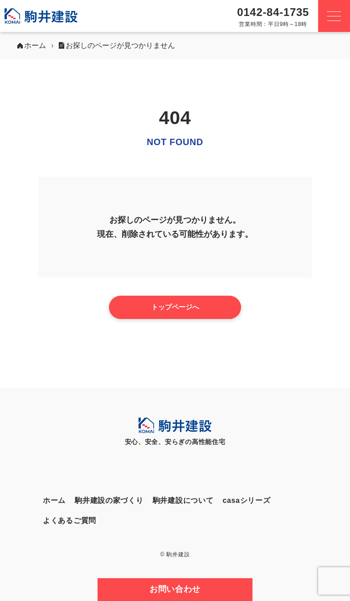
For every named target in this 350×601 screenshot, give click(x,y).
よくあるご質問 (69, 520)
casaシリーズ (246, 500)
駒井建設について (183, 500)
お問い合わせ (175, 589)
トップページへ (175, 307)
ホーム (54, 500)
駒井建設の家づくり (109, 500)
